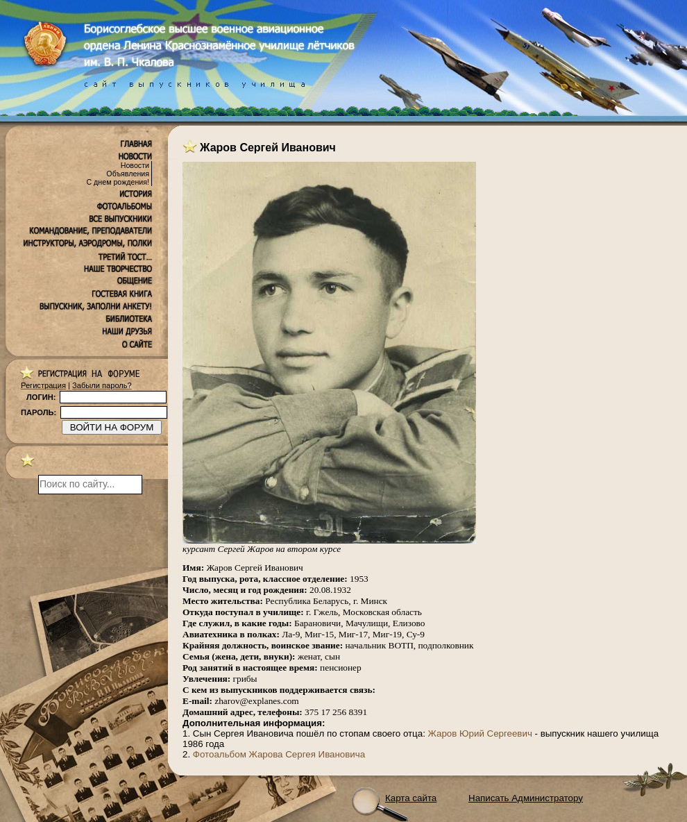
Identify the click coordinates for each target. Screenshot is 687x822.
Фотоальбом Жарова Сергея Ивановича (279, 754)
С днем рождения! (117, 182)
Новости (135, 165)
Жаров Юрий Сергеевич (480, 733)
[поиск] (90, 484)
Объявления (127, 173)
